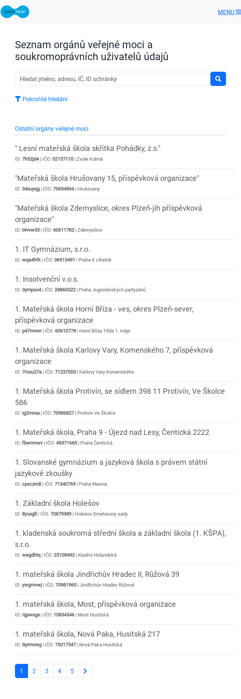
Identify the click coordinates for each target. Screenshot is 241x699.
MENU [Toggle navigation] (229, 12)
